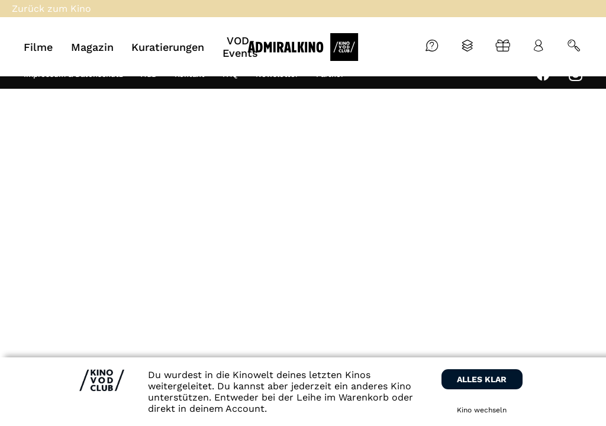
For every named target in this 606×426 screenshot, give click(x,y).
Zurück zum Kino (51, 8)
